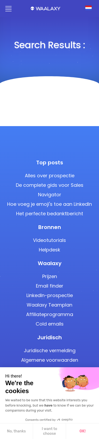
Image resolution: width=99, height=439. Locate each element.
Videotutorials (49, 240)
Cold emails (50, 324)
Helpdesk (49, 249)
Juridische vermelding (50, 350)
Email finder (49, 286)
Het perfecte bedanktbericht (49, 213)
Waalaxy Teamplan (49, 305)
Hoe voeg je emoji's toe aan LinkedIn (49, 204)
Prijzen (49, 276)
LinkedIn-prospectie (49, 295)
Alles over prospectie (49, 175)
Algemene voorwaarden (49, 360)
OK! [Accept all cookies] (40, 431)
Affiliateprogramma (49, 314)
